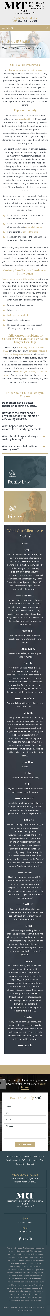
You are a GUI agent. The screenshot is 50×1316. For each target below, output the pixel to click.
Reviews (33, 1160)
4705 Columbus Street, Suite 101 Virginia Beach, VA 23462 (25, 1180)
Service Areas (12, 1160)
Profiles (17, 1156)
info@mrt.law (25, 1231)
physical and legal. (25, 119)
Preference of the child (17, 315)
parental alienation (33, 227)
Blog (42, 1160)
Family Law (19, 482)
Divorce (15, 516)
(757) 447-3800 (25, 1222)
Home (8, 1156)
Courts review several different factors (19, 279)
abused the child (30, 231)
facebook (20, 1238)
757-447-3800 (27, 21)
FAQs (24, 1160)
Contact (30, 1164)
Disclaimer (41, 1307)
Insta (30, 1238)
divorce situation (16, 70)
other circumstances (36, 70)
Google (27, 1238)
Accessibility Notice (25, 1310)
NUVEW (6, 1307)
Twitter (23, 1238)
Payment (20, 1164)
